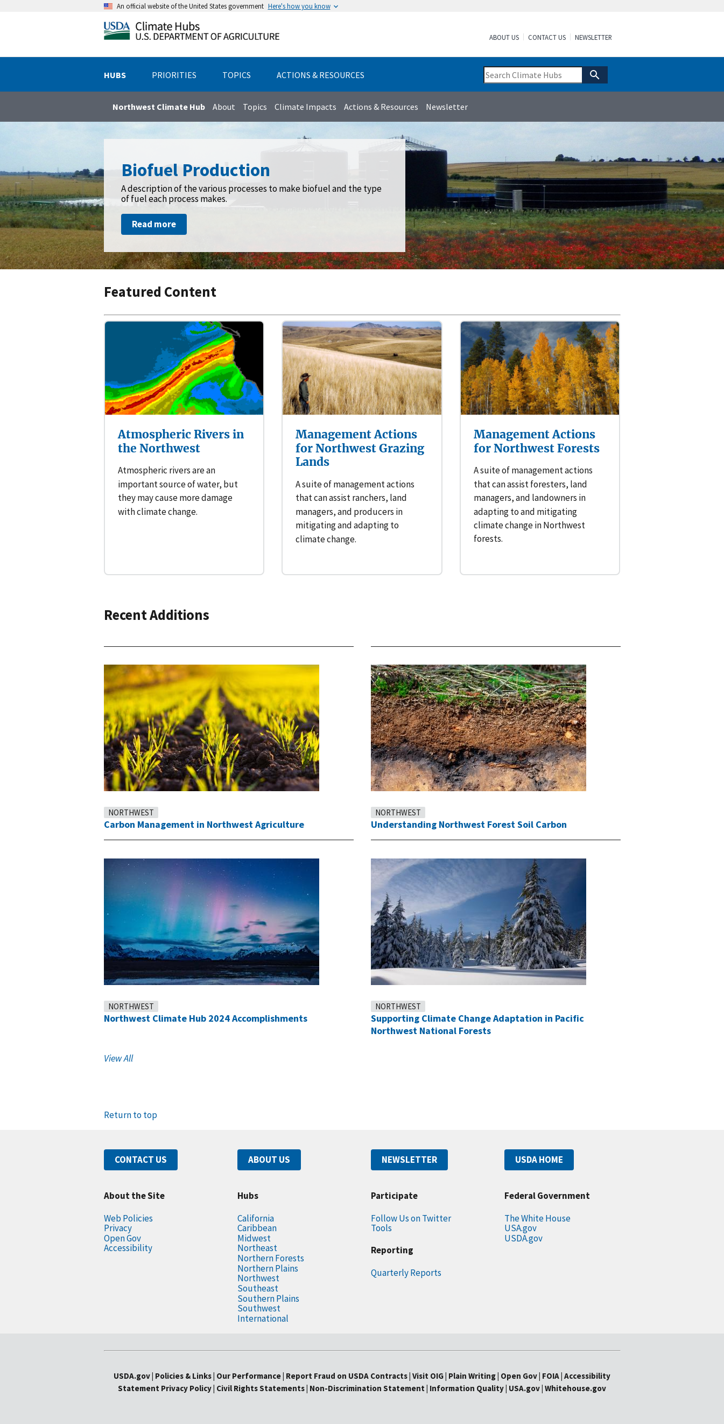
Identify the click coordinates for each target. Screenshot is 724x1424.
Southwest (258, 1308)
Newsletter (593, 37)
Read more (154, 224)
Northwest (131, 812)
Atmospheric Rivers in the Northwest (181, 441)
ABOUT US (269, 1159)
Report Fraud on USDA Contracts (346, 1376)
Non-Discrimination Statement (367, 1388)
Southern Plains (268, 1298)
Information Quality (467, 1388)
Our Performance (248, 1376)
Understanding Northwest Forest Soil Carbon (469, 824)
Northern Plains (267, 1268)
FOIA (550, 1376)
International (263, 1318)
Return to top (130, 1115)
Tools (381, 1228)
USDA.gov (523, 1238)
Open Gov (122, 1238)
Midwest (254, 1238)
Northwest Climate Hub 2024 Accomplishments (205, 1018)
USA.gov (520, 1228)
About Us (504, 37)
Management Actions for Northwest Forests (537, 441)
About (224, 106)
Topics (255, 106)
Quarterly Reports (406, 1273)
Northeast (257, 1248)
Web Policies (128, 1218)
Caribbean (257, 1228)
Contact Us (547, 37)
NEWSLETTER (409, 1159)
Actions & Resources (381, 106)
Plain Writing (472, 1376)
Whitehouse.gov (575, 1388)
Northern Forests (270, 1258)
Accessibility (128, 1248)
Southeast (257, 1288)
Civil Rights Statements (261, 1388)
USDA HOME (539, 1159)
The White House (537, 1218)
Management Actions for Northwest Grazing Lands (360, 448)
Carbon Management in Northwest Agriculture (204, 824)
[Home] (191, 33)
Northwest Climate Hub (159, 106)
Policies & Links (183, 1376)
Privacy (118, 1228)
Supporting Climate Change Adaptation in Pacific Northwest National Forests (477, 1024)
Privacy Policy (186, 1388)
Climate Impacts (305, 106)
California (255, 1218)
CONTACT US (141, 1159)
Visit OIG (428, 1376)
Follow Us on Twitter (411, 1218)
